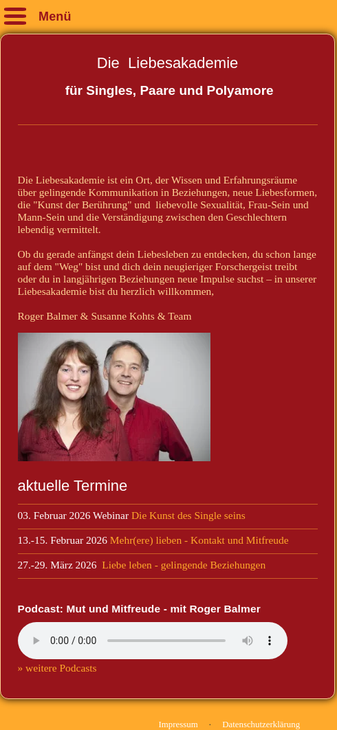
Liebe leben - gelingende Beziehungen (183, 565)
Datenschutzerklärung (261, 724)
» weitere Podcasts (57, 668)
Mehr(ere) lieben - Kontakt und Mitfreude (199, 540)
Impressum (178, 724)
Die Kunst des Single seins (191, 515)
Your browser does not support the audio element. (152, 640)
